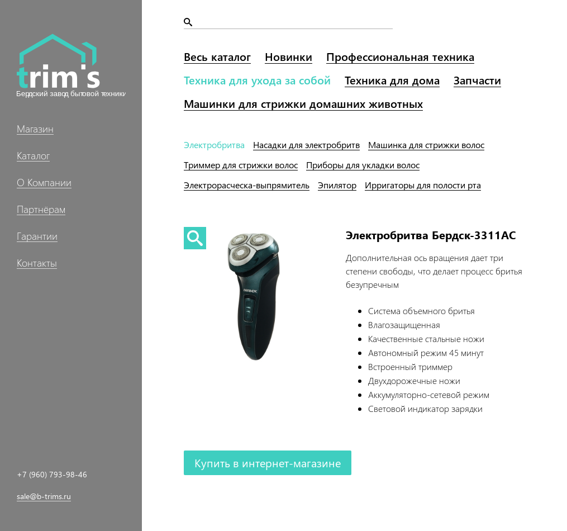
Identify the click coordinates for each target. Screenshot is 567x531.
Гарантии (37, 236)
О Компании (44, 182)
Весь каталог (217, 56)
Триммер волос (241, 164)
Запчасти (477, 79)
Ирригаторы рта (423, 185)
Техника (257, 79)
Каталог (33, 155)
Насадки (306, 144)
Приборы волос (363, 164)
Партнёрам (41, 209)
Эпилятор (337, 185)
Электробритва (214, 144)
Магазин (35, 129)
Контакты (37, 263)
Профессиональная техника (400, 56)
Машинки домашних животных (303, 103)
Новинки (288, 56)
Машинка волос (426, 144)
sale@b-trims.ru (44, 496)
